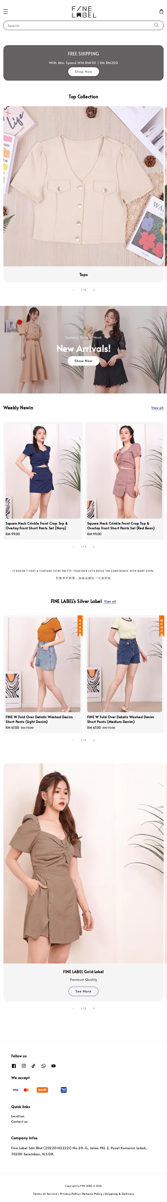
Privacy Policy (70, 1194)
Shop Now (83, 71)
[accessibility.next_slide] (94, 290)
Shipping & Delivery (119, 1194)
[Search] (156, 25)
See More (83, 991)
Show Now (84, 360)
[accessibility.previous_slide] (73, 290)
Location (17, 1116)
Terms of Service (45, 1194)
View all (157, 408)
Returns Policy (92, 1194)
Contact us (19, 1121)
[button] (6, 11)
